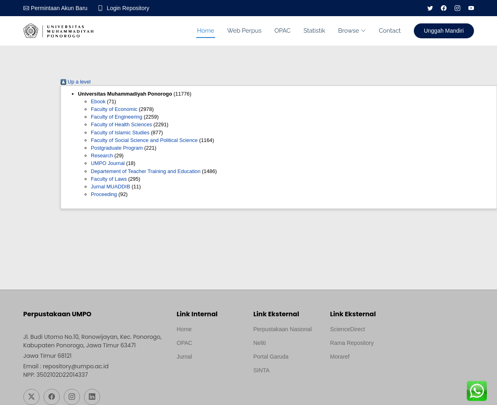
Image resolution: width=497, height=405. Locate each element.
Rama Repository (352, 343)
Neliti (260, 343)
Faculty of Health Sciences (121, 124)
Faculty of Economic (114, 109)
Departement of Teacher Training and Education (146, 171)
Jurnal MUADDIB (110, 187)
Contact (390, 30)
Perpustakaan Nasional (283, 329)
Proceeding (104, 194)
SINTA (262, 370)
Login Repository (128, 8)
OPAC (283, 30)
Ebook (98, 101)
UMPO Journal (108, 163)
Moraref (340, 356)
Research (102, 155)
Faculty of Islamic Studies (120, 132)
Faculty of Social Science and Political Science (144, 140)
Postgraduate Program (117, 148)
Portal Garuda (271, 356)
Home (205, 30)
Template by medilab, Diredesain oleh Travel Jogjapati (205, 376)
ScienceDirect (347, 329)
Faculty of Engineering (116, 117)
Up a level (75, 82)
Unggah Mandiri (444, 30)
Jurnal (184, 356)
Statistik (314, 30)
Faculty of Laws (109, 179)
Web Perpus (244, 30)
